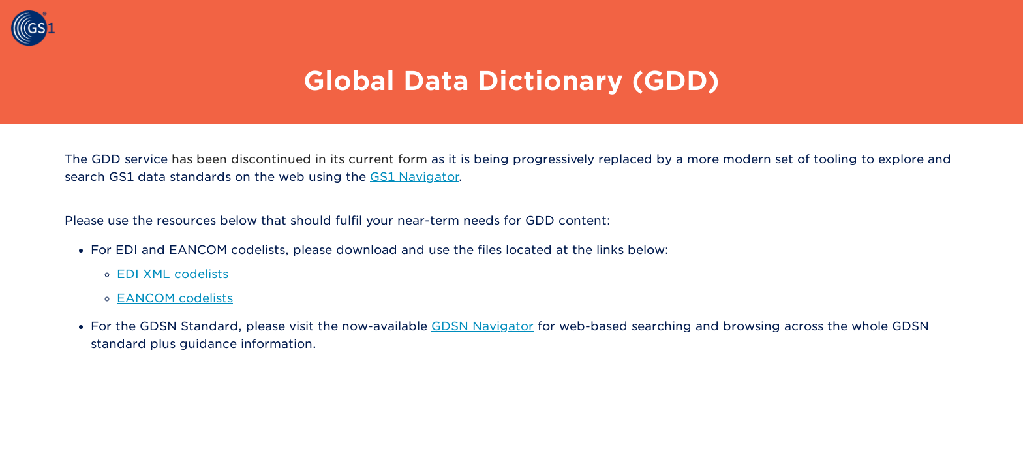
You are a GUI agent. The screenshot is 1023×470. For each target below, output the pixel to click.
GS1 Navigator (414, 176)
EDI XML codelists (172, 274)
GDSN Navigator (482, 326)
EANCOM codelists (175, 298)
